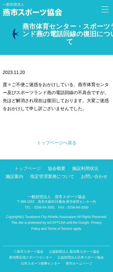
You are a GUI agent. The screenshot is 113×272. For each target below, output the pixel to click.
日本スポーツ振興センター (41, 263)
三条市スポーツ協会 (28, 252)
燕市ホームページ (79, 263)
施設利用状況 (85, 168)
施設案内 (14, 176)
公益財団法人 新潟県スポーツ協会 (74, 252)
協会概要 (56, 168)
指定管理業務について (52, 176)
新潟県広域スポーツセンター (30, 257)
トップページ (27, 168)
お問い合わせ (94, 176)
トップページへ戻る (57, 142)
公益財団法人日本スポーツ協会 (80, 257)
